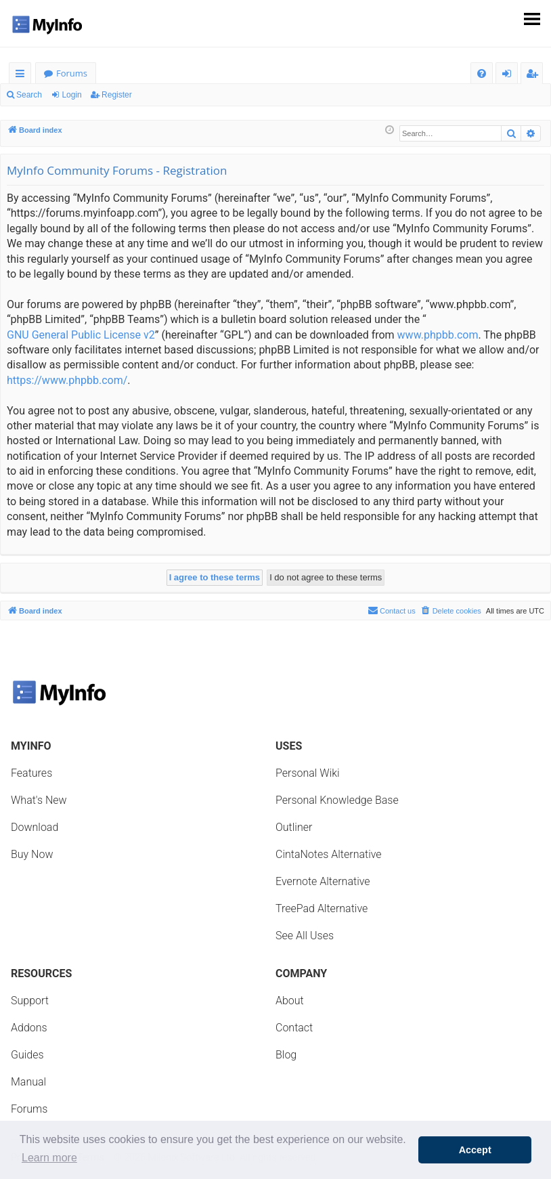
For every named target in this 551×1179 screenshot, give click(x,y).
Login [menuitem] (509, 75)
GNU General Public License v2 (81, 334)
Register (117, 95)
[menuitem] (481, 73)
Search (29, 95)
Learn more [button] (49, 1157)
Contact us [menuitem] (392, 610)
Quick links (22, 75)
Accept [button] (475, 1149)
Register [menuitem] (534, 75)
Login (71, 95)
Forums (71, 73)
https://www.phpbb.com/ (67, 380)
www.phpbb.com (438, 334)
